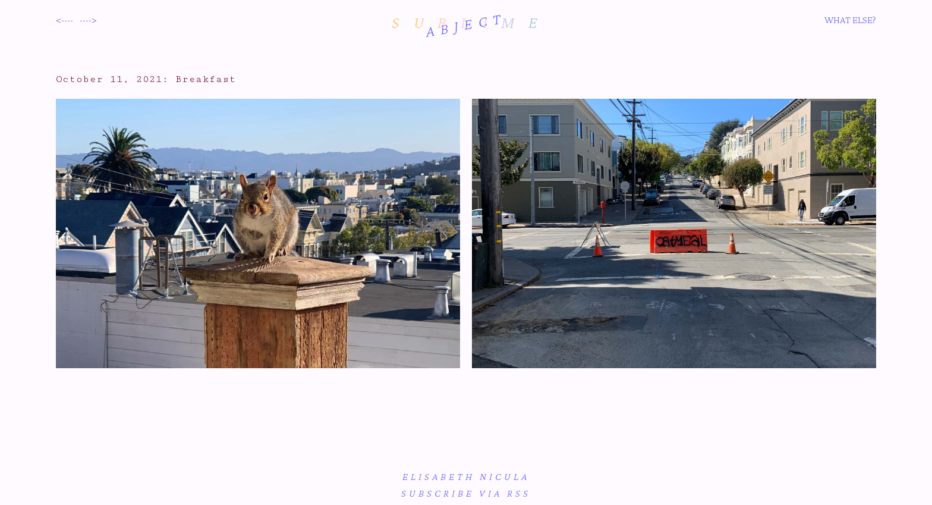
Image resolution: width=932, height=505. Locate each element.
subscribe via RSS (466, 493)
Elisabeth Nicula (466, 476)
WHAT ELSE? (850, 20)
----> (88, 20)
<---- (64, 20)
